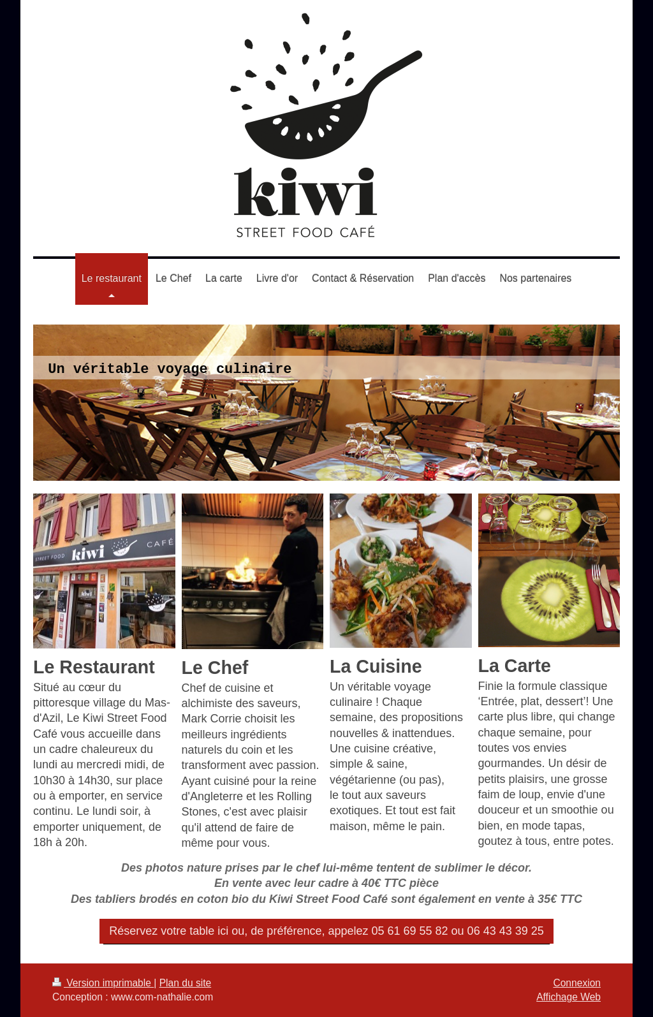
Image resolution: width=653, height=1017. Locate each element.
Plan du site (185, 982)
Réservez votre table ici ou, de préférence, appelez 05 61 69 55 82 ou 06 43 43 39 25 (326, 931)
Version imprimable (103, 982)
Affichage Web (568, 996)
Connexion (577, 982)
